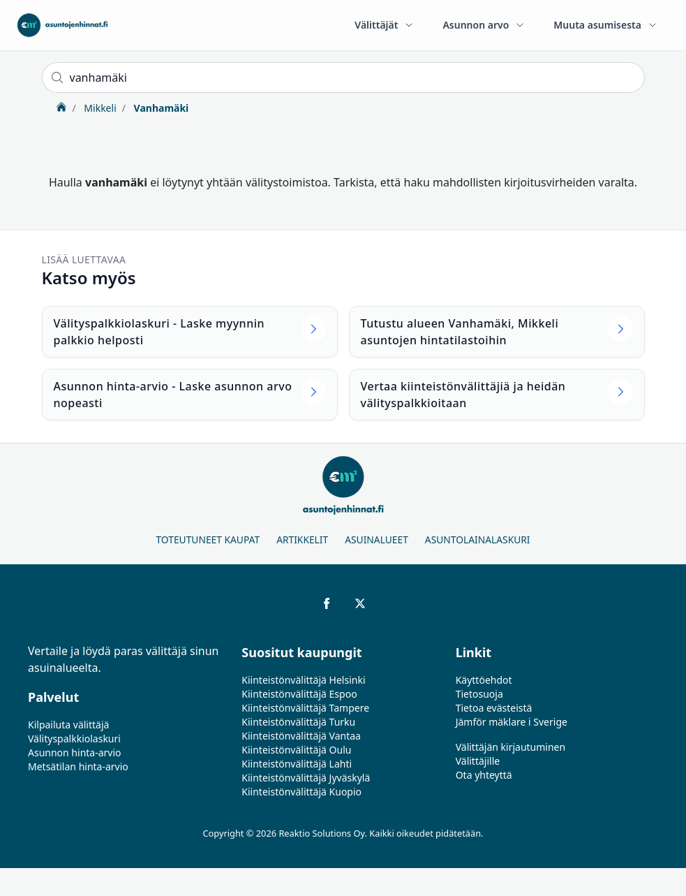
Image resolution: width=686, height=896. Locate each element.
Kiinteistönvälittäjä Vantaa (301, 735)
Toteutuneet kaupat (208, 539)
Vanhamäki (159, 108)
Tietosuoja (479, 693)
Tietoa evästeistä (494, 707)
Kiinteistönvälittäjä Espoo (299, 693)
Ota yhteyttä (484, 774)
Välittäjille (478, 761)
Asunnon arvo (483, 24)
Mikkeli (99, 108)
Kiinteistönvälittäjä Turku (298, 721)
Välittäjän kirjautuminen (511, 747)
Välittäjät (385, 24)
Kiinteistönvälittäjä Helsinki (303, 679)
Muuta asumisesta (605, 24)
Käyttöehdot (484, 679)
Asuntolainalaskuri (477, 539)
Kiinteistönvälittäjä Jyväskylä (305, 777)
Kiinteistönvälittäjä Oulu (296, 749)
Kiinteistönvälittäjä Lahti (296, 763)
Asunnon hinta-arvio (74, 752)
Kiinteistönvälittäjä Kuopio (301, 791)
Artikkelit (302, 539)
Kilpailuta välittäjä (68, 724)
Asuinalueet (376, 539)
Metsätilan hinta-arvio (78, 766)
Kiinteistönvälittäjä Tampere (305, 707)
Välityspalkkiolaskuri (74, 738)
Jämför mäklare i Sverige (511, 721)
